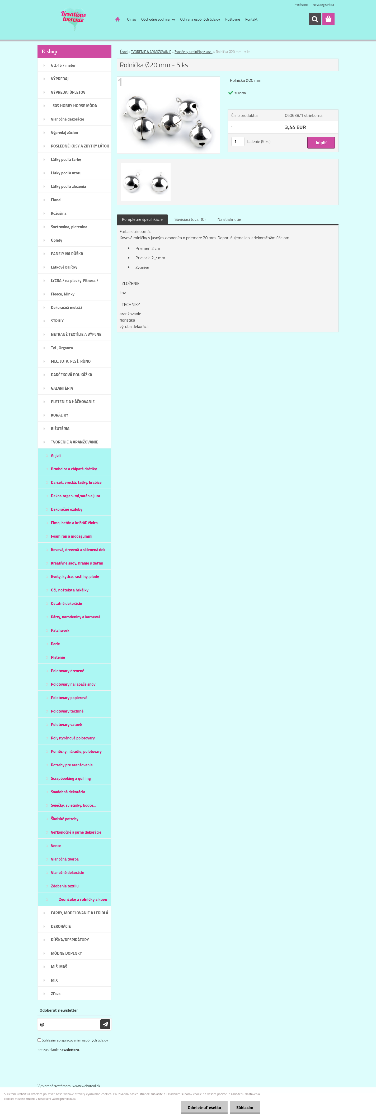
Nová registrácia (323, 4)
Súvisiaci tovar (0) (190, 219)
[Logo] (73, 19)
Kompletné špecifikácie (142, 219)
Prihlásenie (301, 4)
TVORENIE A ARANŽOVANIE (151, 51)
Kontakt (251, 19)
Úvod (124, 51)
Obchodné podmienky (158, 19)
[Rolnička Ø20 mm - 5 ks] (168, 79)
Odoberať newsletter (59, 1010)
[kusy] (238, 141)
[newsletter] (105, 1024)
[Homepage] (117, 19)
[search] (315, 19)
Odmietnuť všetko (204, 1107)
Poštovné (232, 19)
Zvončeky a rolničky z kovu (194, 51)
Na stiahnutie (229, 219)
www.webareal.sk (86, 1085)
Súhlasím (244, 1107)
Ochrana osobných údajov (200, 19)
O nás (131, 19)
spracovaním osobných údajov (85, 1040)
